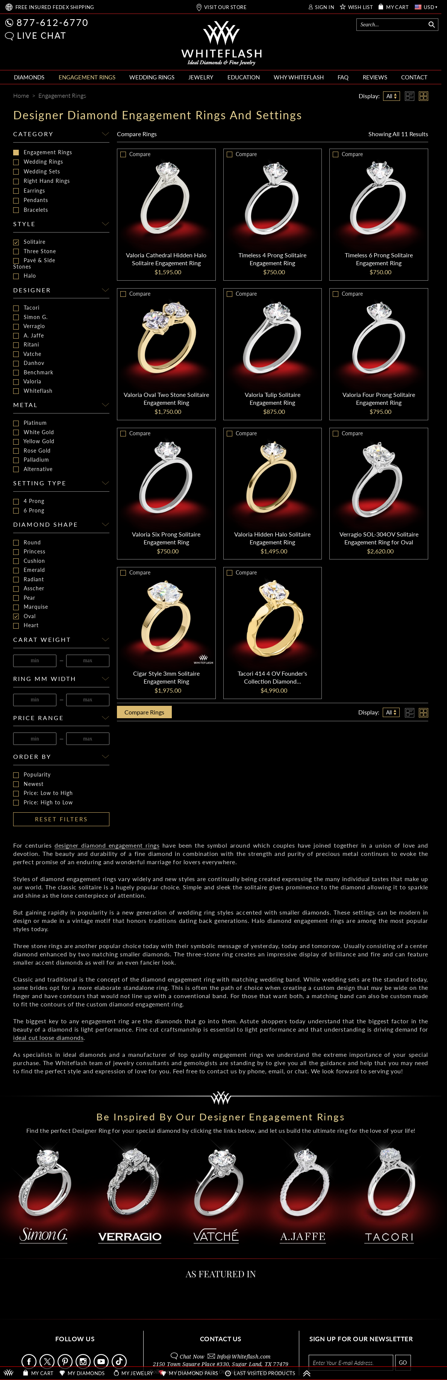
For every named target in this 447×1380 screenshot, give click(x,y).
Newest (28, 784)
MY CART (397, 7)
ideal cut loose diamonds (48, 1037)
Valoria (27, 381)
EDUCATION (243, 77)
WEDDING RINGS (151, 77)
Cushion (29, 561)
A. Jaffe (28, 336)
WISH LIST (360, 7)
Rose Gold (32, 451)
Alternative (33, 469)
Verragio (29, 326)
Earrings (29, 190)
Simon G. (30, 317)
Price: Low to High (43, 793)
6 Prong (28, 511)
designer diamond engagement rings (107, 845)
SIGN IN (324, 7)
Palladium (31, 460)
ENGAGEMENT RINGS (87, 77)
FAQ (343, 77)
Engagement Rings (42, 152)
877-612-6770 (53, 22)
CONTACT (414, 77)
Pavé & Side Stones (34, 263)
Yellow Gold (34, 441)
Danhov (28, 363)
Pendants (30, 200)
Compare (137, 133)
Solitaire (29, 242)
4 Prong (28, 501)
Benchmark (33, 372)
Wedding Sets (36, 171)
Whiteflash (33, 391)
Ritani (26, 345)
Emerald (29, 570)
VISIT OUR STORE (225, 7)
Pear (24, 598)
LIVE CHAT (42, 35)
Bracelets (30, 210)
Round (27, 543)
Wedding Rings (38, 161)
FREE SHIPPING (54, 7)
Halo (24, 276)
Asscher (28, 588)
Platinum (30, 423)
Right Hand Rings (41, 181)
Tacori (26, 308)
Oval (24, 616)
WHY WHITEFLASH (299, 77)
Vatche (27, 354)
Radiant (28, 579)
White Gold (33, 432)
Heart (26, 625)
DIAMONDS (29, 77)
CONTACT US (220, 1339)
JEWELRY (200, 77)
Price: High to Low (43, 802)
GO (403, 1362)
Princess (29, 552)
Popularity (32, 775)
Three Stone (34, 251)
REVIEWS (375, 77)
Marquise (30, 607)
